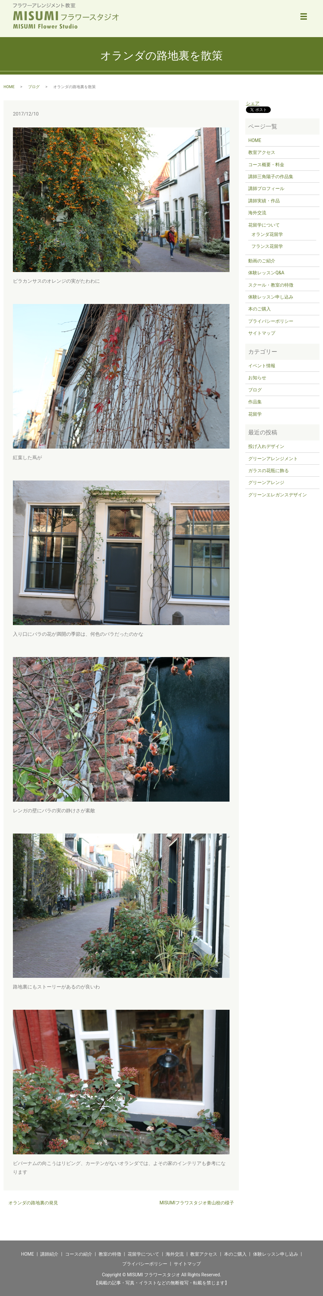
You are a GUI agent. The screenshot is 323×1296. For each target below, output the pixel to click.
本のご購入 (259, 308)
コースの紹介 (78, 1254)
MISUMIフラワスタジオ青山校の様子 (197, 1202)
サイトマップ (261, 333)
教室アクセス (261, 152)
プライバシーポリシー (270, 321)
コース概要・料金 (266, 164)
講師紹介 (49, 1254)
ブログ (34, 87)
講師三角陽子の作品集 (270, 176)
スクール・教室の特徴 (270, 285)
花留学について (264, 225)
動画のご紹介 (261, 260)
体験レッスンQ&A (266, 272)
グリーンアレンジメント (273, 458)
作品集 (255, 401)
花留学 (255, 414)
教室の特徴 (110, 1254)
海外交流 (257, 212)
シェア (252, 103)
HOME (9, 87)
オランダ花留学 (267, 234)
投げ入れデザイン (266, 446)
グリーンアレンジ (266, 482)
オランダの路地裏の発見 (33, 1202)
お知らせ (257, 377)
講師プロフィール (266, 188)
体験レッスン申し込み (270, 296)
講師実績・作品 (264, 200)
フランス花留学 (267, 246)
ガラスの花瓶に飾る (268, 470)
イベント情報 (261, 365)
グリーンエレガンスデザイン (277, 494)
